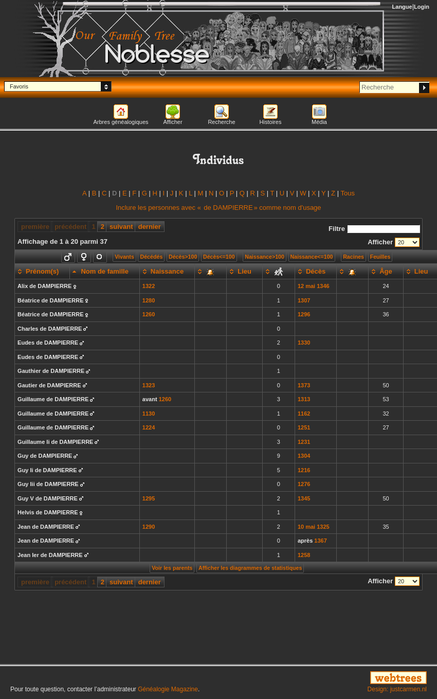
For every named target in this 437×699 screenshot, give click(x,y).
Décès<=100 (219, 257)
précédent (70, 226)
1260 (148, 314)
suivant (121, 226)
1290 (148, 527)
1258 (304, 555)
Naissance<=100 (311, 257)
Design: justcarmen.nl (397, 689)
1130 (148, 413)
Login (421, 7)
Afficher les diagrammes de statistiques (250, 568)
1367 (320, 540)
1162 (304, 413)
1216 (304, 470)
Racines (353, 257)
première (35, 226)
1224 (148, 427)
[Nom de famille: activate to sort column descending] (104, 271)
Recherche (221, 122)
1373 (304, 385)
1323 (148, 385)
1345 (304, 498)
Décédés (151, 257)
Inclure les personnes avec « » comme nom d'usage (218, 207)
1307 (304, 300)
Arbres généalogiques (120, 122)
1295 (148, 498)
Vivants (124, 257)
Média (319, 122)
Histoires (271, 122)
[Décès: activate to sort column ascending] (315, 271)
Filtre (374, 228)
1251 (304, 427)
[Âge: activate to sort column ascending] (386, 271)
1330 (304, 342)
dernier (149, 226)
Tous (347, 193)
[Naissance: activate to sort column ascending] (166, 271)
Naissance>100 (264, 257)
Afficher (172, 122)
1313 (304, 399)
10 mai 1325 (314, 527)
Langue (402, 7)
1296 (304, 314)
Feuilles (380, 257)
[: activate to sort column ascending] (211, 271)
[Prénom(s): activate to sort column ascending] (42, 271)
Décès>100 (183, 257)
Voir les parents (172, 568)
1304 (304, 456)
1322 (148, 286)
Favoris (19, 86)
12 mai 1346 (314, 286)
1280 (148, 300)
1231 (304, 442)
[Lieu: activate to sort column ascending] (245, 271)
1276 (304, 484)
